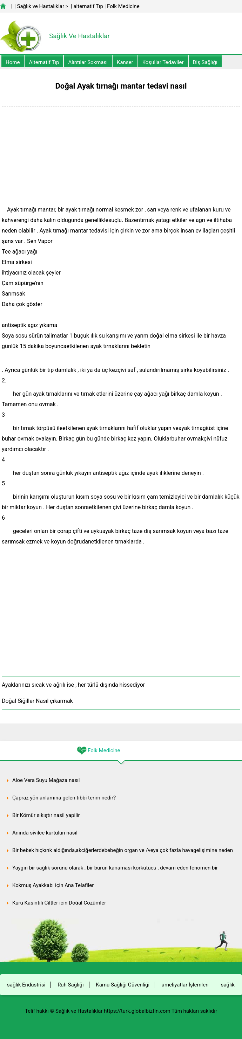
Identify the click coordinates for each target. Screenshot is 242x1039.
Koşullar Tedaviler (163, 62)
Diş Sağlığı (205, 62)
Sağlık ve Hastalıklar (41, 6)
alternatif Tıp (88, 6)
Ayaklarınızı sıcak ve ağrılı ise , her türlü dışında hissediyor (73, 684)
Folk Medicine (123, 6)
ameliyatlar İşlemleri (185, 985)
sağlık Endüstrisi (26, 985)
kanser (125, 62)
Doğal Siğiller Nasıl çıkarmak (37, 701)
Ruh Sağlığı (70, 985)
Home (13, 62)
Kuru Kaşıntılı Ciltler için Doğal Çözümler (59, 903)
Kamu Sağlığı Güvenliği (122, 985)
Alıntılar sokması (88, 62)
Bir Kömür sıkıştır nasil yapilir (46, 815)
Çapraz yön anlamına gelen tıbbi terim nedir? (64, 798)
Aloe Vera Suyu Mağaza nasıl (46, 780)
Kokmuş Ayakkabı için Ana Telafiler (53, 885)
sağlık (228, 985)
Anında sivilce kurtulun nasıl (45, 833)
